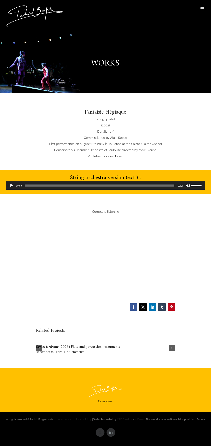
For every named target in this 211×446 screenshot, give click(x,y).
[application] (105, 185)
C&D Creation (124, 419)
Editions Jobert (112, 156)
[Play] (11, 185)
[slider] (100, 185)
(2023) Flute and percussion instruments (78, 347)
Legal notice (64, 419)
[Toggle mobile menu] (202, 7)
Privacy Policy (83, 419)
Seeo (141, 419)
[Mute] (188, 185)
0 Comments (75, 352)
